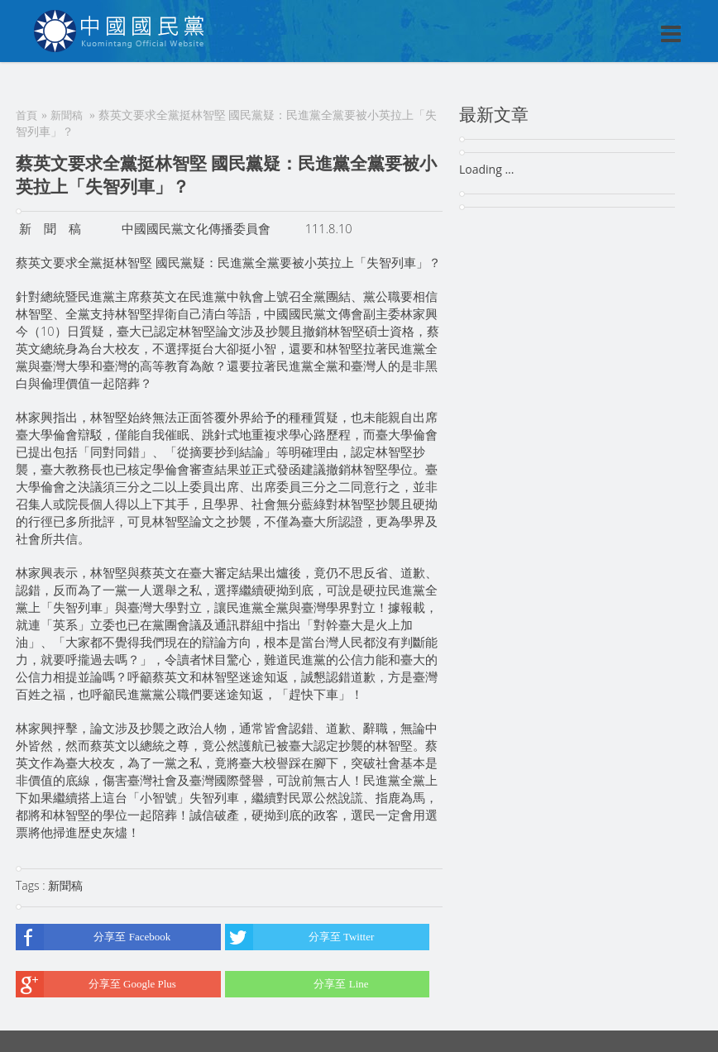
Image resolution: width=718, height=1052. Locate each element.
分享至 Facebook (93, 937)
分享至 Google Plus (96, 984)
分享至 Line (297, 984)
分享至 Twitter (300, 937)
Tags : (32, 885)
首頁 (26, 115)
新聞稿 (66, 115)
